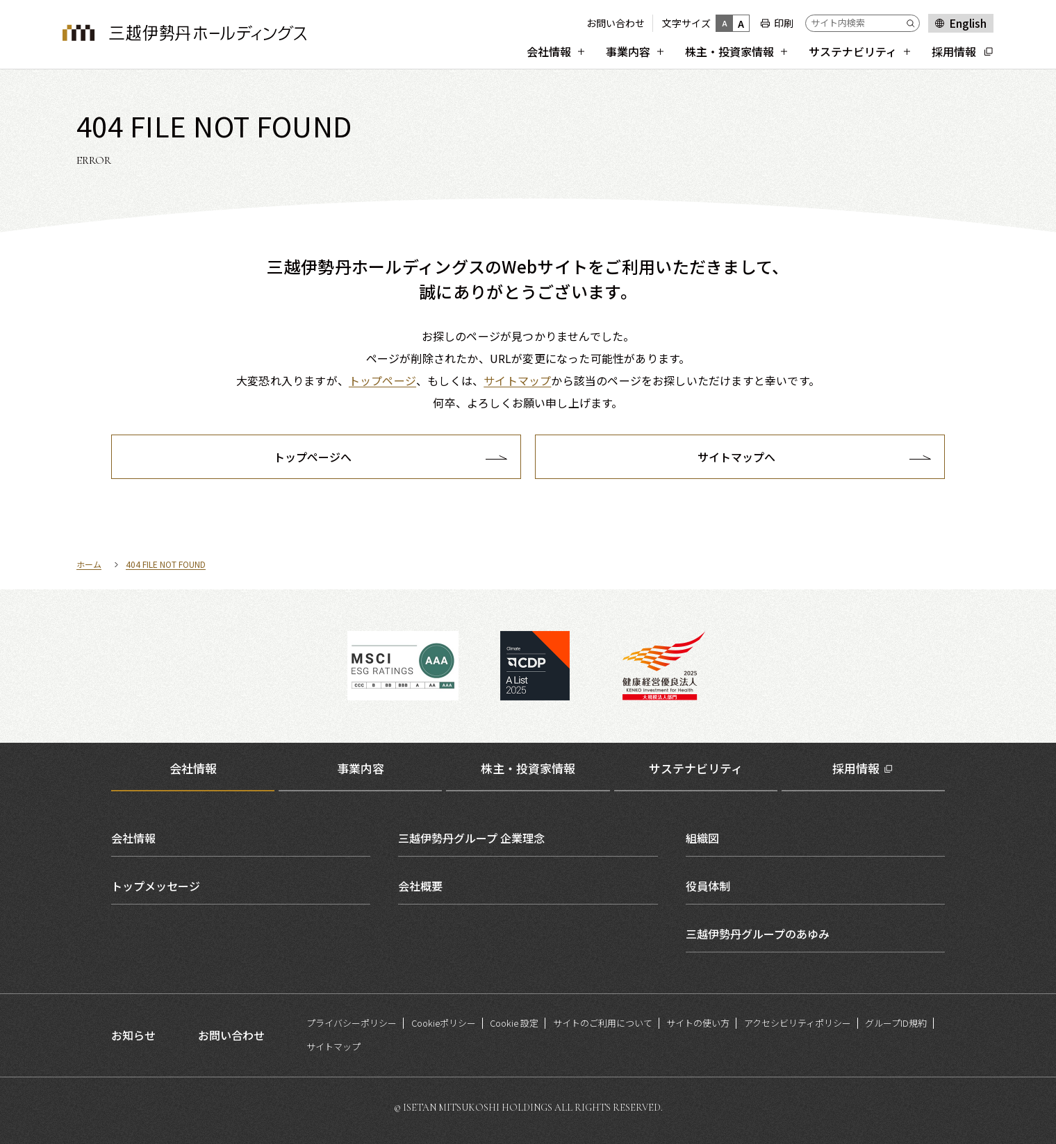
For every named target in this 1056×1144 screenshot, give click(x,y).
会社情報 (133, 838)
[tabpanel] (528, 885)
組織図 (702, 838)
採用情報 (856, 768)
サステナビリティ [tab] (696, 768)
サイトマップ (333, 1046)
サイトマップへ (736, 456)
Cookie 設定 (514, 1022)
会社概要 (420, 885)
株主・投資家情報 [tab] (528, 768)
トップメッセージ (155, 885)
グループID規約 (896, 1022)
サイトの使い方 (697, 1022)
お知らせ (133, 1035)
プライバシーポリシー (351, 1022)
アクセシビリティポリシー (797, 1022)
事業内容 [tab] (360, 768)
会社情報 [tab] (193, 768)
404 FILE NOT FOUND (166, 564)
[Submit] (913, 23)
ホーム (88, 564)
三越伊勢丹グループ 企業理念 (471, 838)
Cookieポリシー (443, 1022)
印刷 (783, 23)
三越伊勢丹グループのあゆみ (758, 933)
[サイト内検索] (862, 23)
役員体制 (708, 885)
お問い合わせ (615, 23)
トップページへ (313, 456)
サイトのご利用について (602, 1022)
